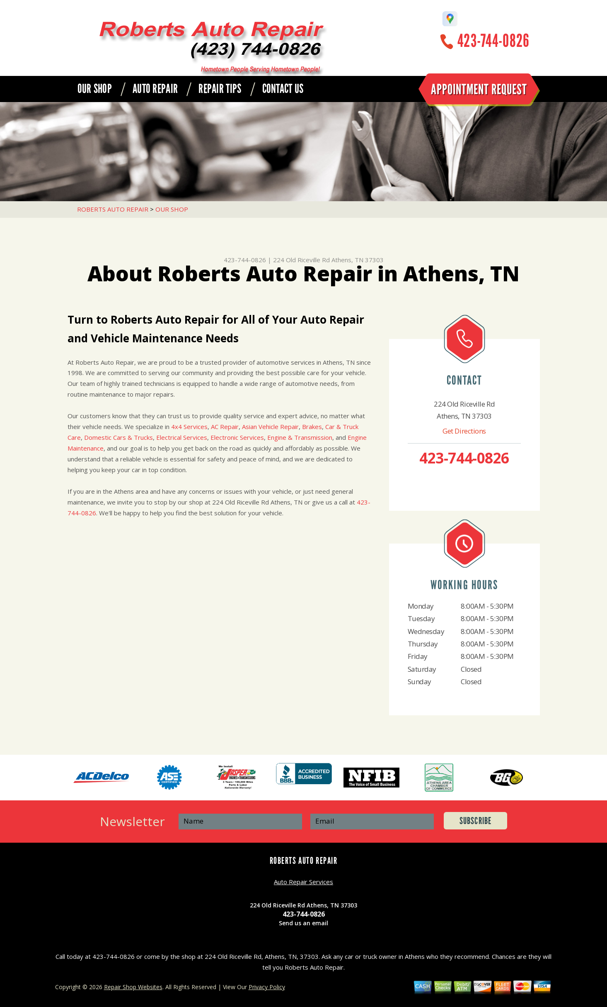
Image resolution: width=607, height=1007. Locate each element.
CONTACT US (283, 88)
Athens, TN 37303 (357, 260)
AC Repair (225, 426)
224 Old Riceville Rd (301, 260)
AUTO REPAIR (155, 88)
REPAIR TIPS (219, 88)
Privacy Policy (267, 987)
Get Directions (464, 431)
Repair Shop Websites (133, 987)
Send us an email (303, 923)
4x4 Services (189, 426)
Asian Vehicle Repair (270, 426)
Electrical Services (181, 437)
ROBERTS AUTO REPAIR (112, 209)
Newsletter (132, 821)
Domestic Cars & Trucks (118, 437)
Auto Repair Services (303, 882)
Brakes (312, 426)
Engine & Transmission (299, 437)
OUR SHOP (94, 88)
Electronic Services (237, 437)
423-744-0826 (493, 40)
